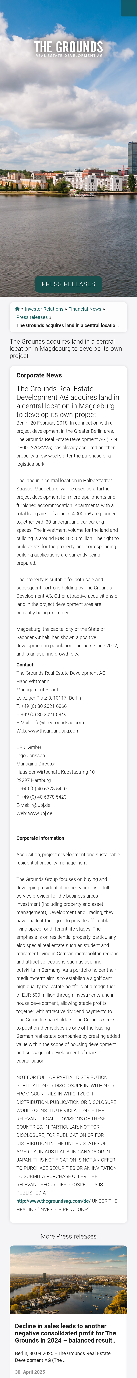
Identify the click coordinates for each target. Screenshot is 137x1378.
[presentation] (5, 1314)
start (17, 309)
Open (129, 8)
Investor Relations (44, 309)
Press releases (32, 317)
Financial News (84, 309)
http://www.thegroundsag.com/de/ (53, 1201)
